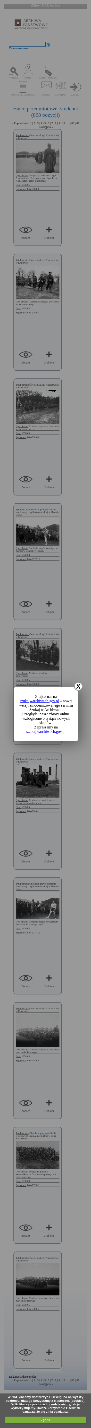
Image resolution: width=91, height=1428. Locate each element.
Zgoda (45, 1420)
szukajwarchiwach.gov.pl (39, 701)
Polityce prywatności (31, 1404)
